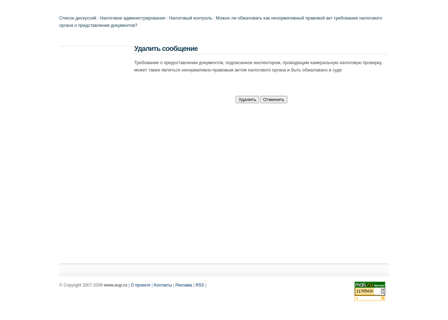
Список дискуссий (77, 18)
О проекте (141, 285)
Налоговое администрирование (133, 18)
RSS (200, 285)
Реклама (183, 285)
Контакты (163, 285)
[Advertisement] (87, 155)
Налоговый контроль (190, 18)
